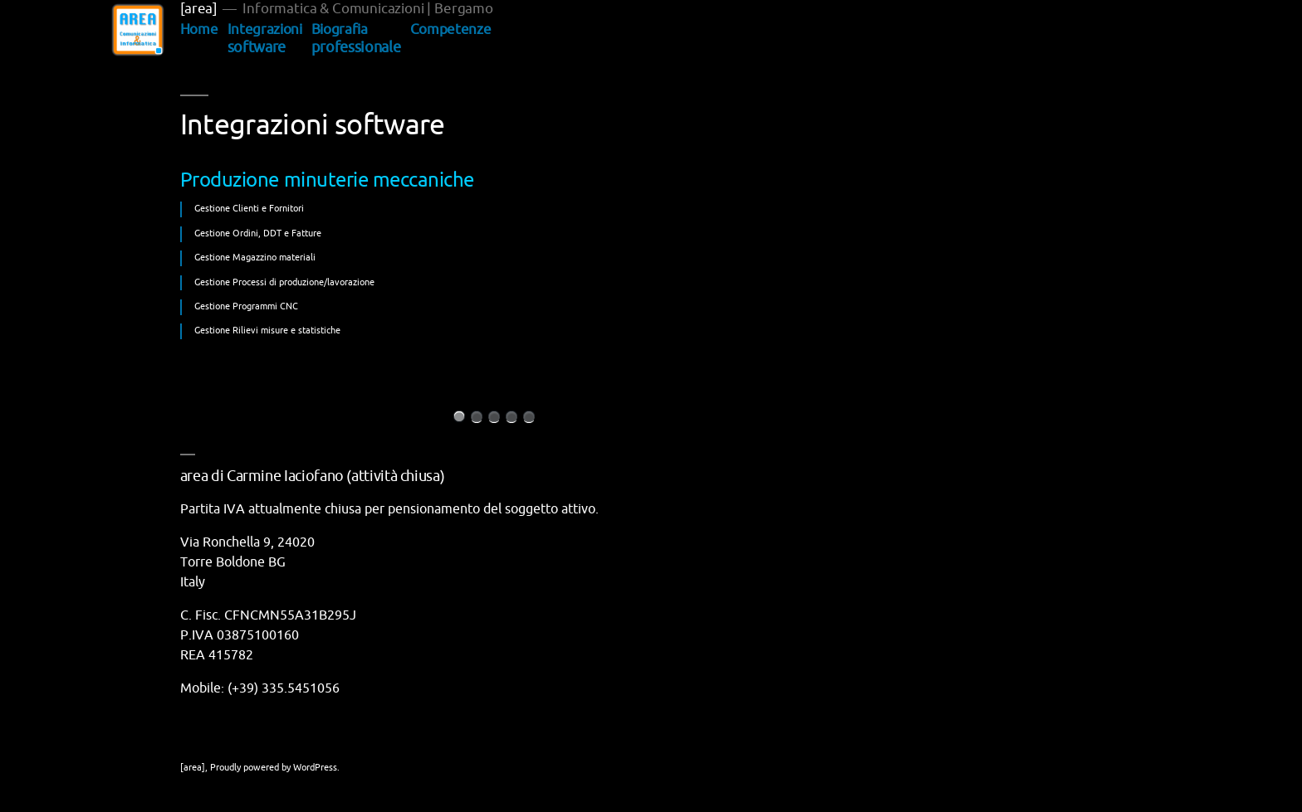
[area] (199, 9)
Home (199, 29)
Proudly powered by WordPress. (275, 767)
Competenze (451, 29)
